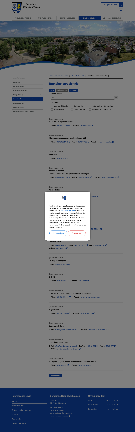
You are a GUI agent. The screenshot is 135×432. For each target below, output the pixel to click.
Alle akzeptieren (58, 233)
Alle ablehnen (76, 233)
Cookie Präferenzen (68, 211)
